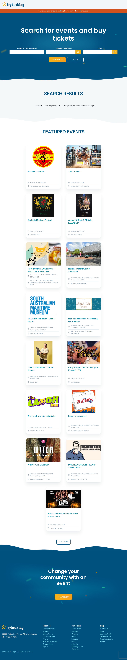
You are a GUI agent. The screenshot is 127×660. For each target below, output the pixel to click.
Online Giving (48, 634)
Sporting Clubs (77, 647)
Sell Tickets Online (50, 641)
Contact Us (104, 629)
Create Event (63, 597)
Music (74, 641)
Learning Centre (106, 634)
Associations (76, 629)
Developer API (105, 636)
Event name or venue (27, 48)
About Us (5, 652)
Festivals (75, 639)
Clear (72, 60)
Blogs (102, 631)
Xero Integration (106, 639)
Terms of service (26, 652)
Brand (102, 641)
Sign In (45, 647)
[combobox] (63, 52)
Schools (75, 644)
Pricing (45, 639)
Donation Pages (49, 636)
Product (46, 631)
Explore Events (48, 629)
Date (100, 48)
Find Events (54, 60)
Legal (14, 652)
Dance (74, 636)
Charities (75, 631)
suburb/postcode (63, 48)
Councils (75, 634)
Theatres (75, 649)
